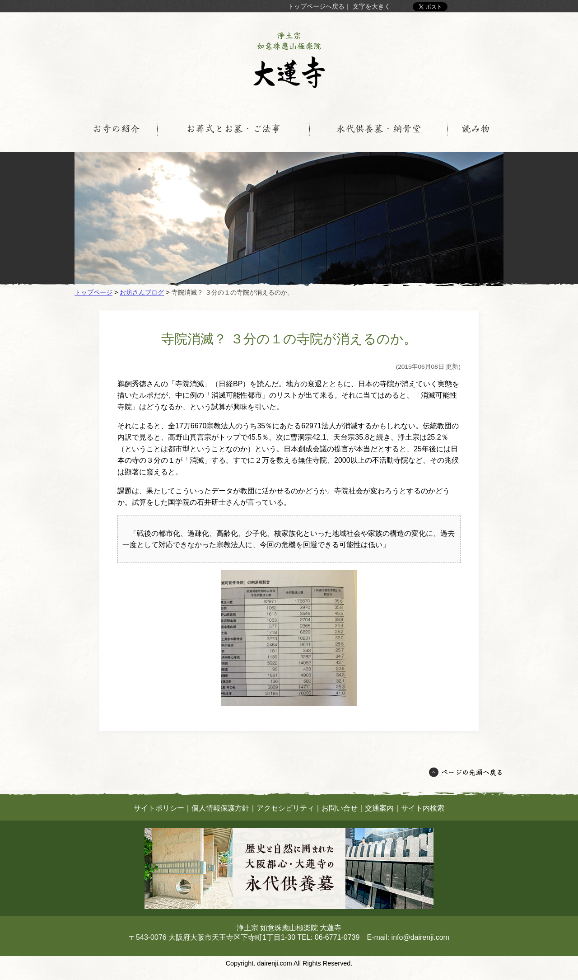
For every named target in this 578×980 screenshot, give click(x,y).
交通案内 (379, 808)
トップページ (93, 292)
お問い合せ (340, 808)
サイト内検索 (422, 808)
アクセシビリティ (285, 808)
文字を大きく (372, 6)
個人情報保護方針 (220, 808)
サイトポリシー (159, 808)
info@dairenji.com (420, 937)
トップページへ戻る (316, 6)
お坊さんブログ (142, 292)
